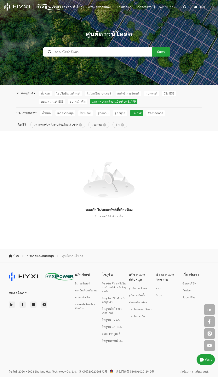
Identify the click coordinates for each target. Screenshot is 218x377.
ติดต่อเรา (187, 290)
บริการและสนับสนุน (105, 7)
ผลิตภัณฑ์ (68, 7)
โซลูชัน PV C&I (111, 320)
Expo (159, 295)
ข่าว (158, 288)
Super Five (188, 297)
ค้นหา (161, 52)
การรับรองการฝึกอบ (140, 309)
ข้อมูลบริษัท (189, 283)
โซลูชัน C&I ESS (112, 327)
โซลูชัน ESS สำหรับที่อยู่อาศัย (113, 300)
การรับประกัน (137, 316)
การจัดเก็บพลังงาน (86, 290)
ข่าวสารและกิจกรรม (126, 7)
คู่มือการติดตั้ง (137, 295)
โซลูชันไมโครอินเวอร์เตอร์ (112, 311)
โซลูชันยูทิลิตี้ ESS (112, 341)
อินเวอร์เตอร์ (82, 283)
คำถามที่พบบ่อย (138, 302)
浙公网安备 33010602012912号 (135, 371)
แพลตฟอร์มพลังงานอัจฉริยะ (86, 306)
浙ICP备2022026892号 (93, 371)
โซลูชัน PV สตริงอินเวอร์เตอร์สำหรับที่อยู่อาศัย (114, 287)
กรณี (91, 7)
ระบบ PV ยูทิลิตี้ (111, 334)
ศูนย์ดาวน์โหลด (138, 288)
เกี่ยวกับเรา (144, 7)
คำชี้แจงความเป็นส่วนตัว (194, 371)
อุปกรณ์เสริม (82, 297)
